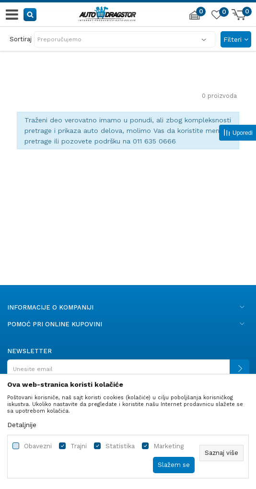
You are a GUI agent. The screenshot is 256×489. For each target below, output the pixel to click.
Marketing (168, 446)
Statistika (120, 446)
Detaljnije (21, 425)
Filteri (235, 39)
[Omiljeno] (216, 16)
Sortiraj (21, 39)
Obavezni (38, 446)
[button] (30, 14)
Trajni (78, 446)
